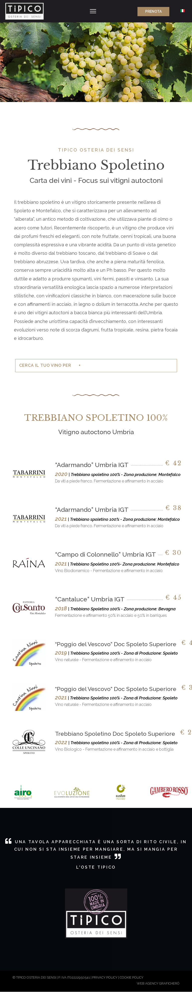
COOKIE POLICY (131, 977)
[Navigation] (93, 11)
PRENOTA (151, 11)
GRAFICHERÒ (169, 984)
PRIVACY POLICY (105, 977)
